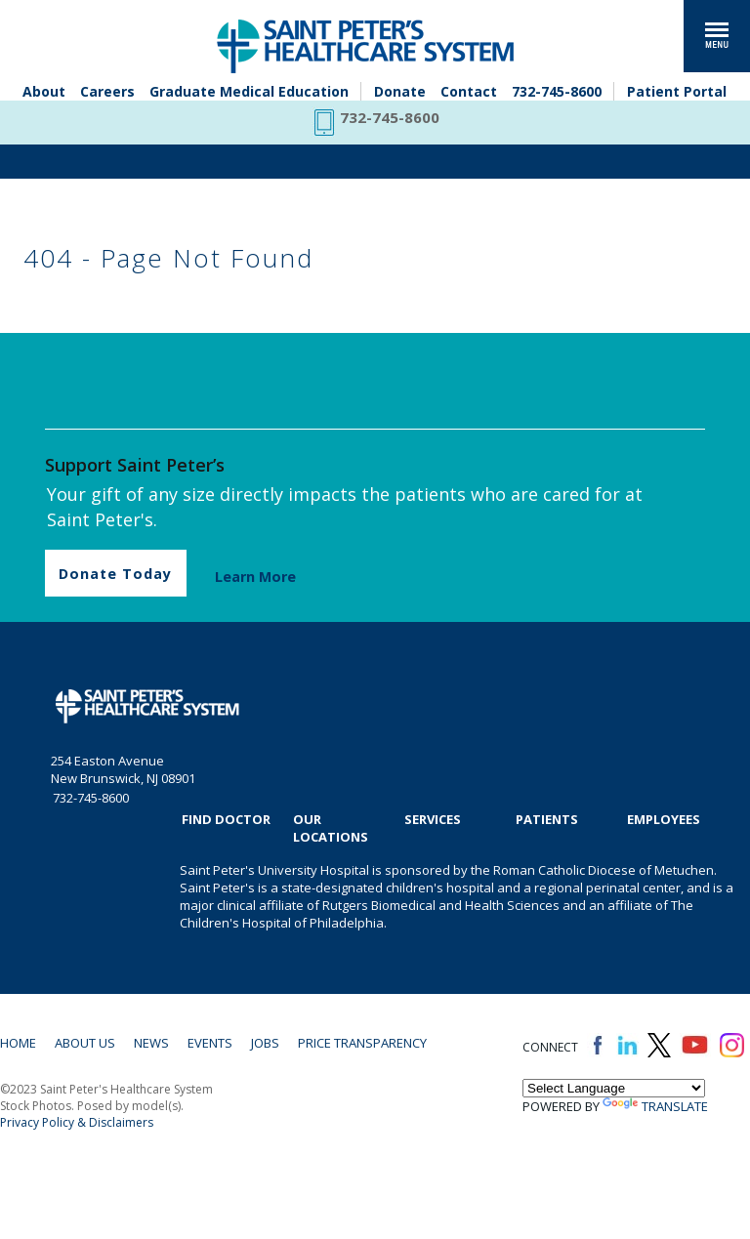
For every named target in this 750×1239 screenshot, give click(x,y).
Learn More (255, 576)
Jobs (265, 1043)
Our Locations (330, 828)
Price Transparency (362, 1043)
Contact (468, 91)
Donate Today (115, 573)
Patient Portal (677, 91)
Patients (547, 819)
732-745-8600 (557, 91)
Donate (400, 91)
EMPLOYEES (663, 819)
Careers (107, 91)
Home (18, 1043)
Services (432, 819)
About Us (85, 1043)
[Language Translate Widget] (613, 1088)
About (43, 91)
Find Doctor (226, 819)
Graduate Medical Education (249, 91)
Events (210, 1043)
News (151, 1043)
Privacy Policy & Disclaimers (76, 1122)
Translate (655, 1106)
